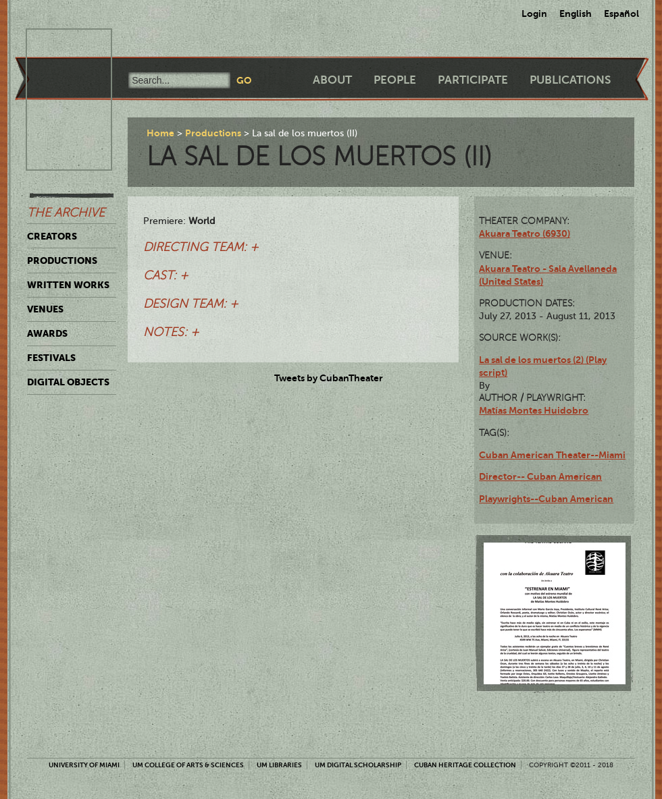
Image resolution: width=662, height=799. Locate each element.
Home (160, 133)
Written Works (68, 284)
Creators (52, 236)
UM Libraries (279, 765)
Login (534, 13)
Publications (570, 80)
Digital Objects (68, 382)
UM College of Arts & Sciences (188, 765)
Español (621, 13)
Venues (45, 309)
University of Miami (84, 765)
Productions (62, 260)
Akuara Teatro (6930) (524, 233)
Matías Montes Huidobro (533, 410)
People (395, 80)
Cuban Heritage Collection (465, 765)
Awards (47, 333)
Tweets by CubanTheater (328, 378)
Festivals (51, 357)
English (575, 13)
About (332, 80)
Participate (473, 80)
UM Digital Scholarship (358, 765)
